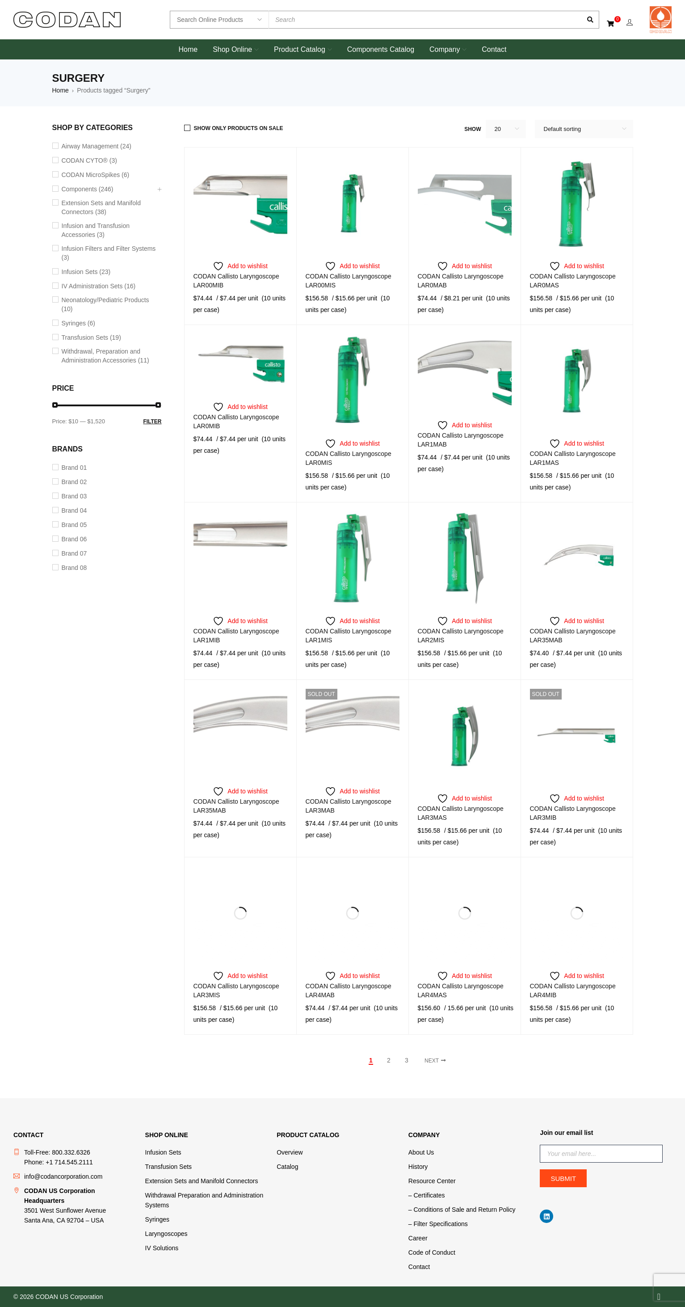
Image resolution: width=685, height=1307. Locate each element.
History (418, 1166)
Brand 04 (74, 510)
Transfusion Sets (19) (91, 337)
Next (431, 1061)
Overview (290, 1152)
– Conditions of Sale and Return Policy (462, 1209)
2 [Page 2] (389, 1060)
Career (418, 1238)
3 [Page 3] (406, 1060)
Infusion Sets (163, 1152)
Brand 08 (74, 567)
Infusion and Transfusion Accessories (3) (96, 230)
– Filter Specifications (438, 1223)
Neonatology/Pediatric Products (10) (105, 304)
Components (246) (87, 189)
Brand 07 (74, 553)
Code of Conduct (431, 1252)
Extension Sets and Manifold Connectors (201, 1181)
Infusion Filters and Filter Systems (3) (109, 253)
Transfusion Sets (168, 1166)
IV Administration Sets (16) (99, 286)
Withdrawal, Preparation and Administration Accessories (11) (105, 356)
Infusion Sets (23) (86, 271)
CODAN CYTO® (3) (89, 160)
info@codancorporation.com (63, 1176)
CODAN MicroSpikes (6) (96, 174)
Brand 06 (74, 539)
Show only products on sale (238, 128)
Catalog (287, 1166)
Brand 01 (74, 467)
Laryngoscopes (166, 1233)
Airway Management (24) (96, 146)
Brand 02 (74, 481)
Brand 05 (74, 524)
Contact (419, 1266)
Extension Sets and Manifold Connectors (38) (101, 207)
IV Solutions (162, 1248)
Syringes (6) (78, 323)
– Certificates (426, 1195)
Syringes (157, 1219)
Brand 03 (74, 496)
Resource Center (432, 1181)
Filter (152, 421)
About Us (421, 1152)
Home (60, 90)
